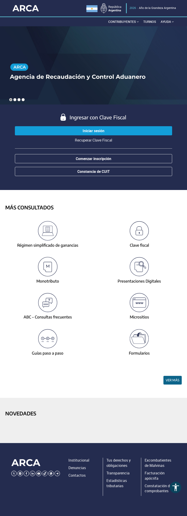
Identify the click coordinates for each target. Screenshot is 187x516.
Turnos (149, 21)
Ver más (172, 380)
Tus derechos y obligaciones (118, 463)
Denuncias (77, 467)
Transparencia (118, 473)
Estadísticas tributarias (116, 483)
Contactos (77, 475)
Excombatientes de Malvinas (158, 463)
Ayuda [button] (167, 21)
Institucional (78, 460)
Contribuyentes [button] (123, 21)
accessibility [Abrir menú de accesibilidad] (175, 487)
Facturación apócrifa (155, 476)
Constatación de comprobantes (158, 488)
